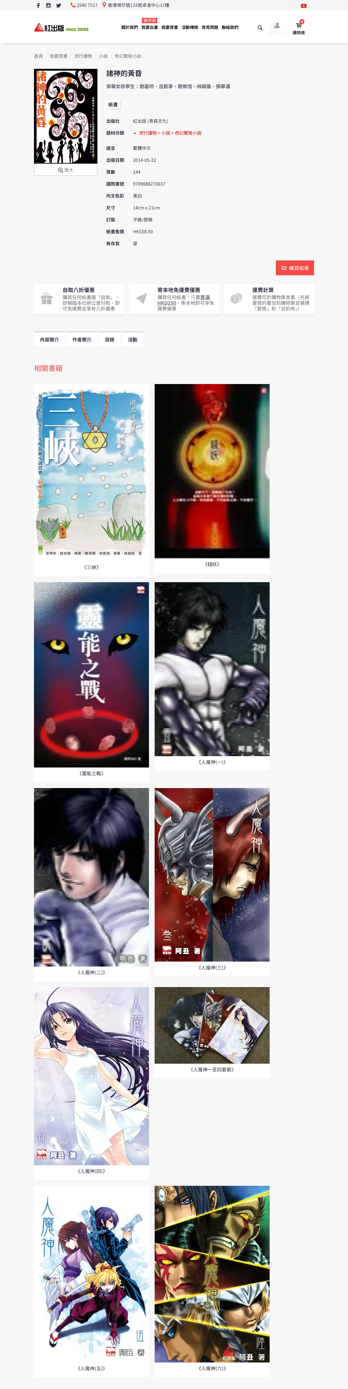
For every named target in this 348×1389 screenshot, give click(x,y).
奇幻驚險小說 (128, 56)
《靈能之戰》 (91, 773)
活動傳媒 (189, 27)
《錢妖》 (212, 564)
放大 (65, 170)
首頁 (38, 56)
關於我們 (129, 27)
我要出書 (149, 24)
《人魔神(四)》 (92, 1170)
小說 (103, 56)
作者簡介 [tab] (81, 339)
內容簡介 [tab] (49, 339)
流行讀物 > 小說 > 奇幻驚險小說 (170, 133)
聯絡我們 (230, 27)
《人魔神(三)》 (212, 967)
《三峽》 (91, 567)
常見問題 (210, 27)
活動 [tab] (132, 339)
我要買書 (169, 27)
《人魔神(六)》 (212, 1368)
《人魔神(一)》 (212, 761)
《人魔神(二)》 (92, 972)
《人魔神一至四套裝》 (212, 1069)
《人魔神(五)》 (92, 1368)
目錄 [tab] (109, 339)
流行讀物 (83, 56)
